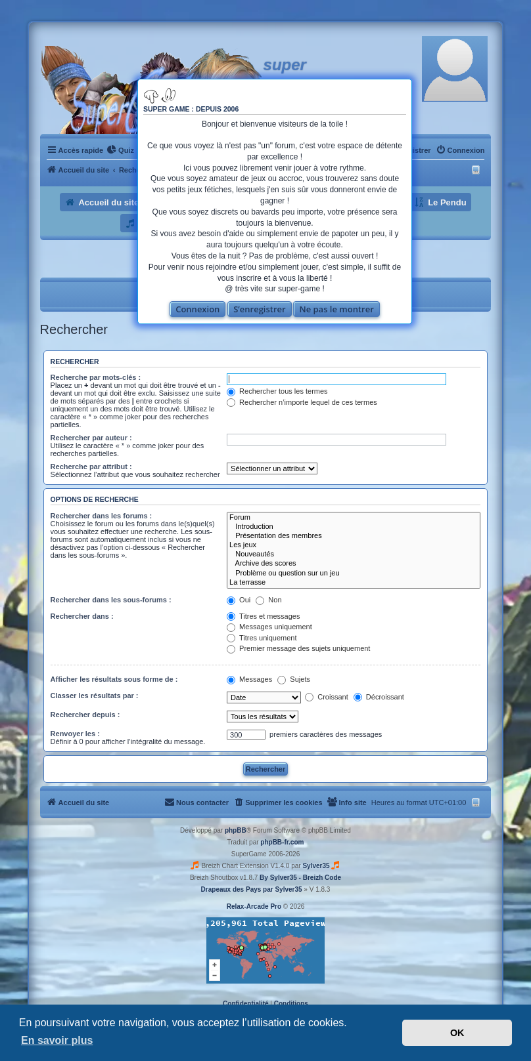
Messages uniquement (269, 627)
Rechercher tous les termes (277, 391)
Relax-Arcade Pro (254, 906)
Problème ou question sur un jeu (353, 573)
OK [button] (457, 1033)
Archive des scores (353, 563)
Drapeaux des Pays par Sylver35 (251, 889)
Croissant (326, 697)
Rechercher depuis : (85, 714)
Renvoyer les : (75, 734)
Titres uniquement (262, 638)
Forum (353, 517)
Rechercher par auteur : (91, 438)
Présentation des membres (353, 536)
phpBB (235, 830)
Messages (249, 679)
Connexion (197, 309)
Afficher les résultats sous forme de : (114, 679)
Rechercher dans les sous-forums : (111, 600)
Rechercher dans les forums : (101, 516)
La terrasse (353, 582)
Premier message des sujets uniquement (298, 648)
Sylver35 (315, 865)
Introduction (353, 526)
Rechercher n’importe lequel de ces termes (302, 402)
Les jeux (353, 545)
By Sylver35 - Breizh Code (300, 877)
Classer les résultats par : (95, 695)
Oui (238, 600)
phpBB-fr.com (282, 842)
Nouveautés (353, 554)
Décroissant (379, 697)
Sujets (293, 679)
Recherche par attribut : (91, 466)
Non (268, 600)
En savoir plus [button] (57, 1040)
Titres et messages (263, 616)
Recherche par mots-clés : (96, 377)
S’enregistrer (259, 309)
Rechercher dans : (82, 616)
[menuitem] (120, 150)
